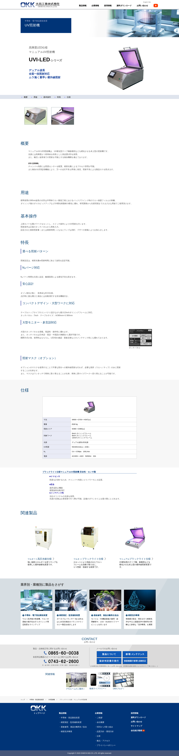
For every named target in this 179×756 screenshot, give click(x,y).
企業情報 (98, 713)
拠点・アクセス (103, 741)
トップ (23, 699)
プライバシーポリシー (106, 745)
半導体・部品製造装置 (37, 699)
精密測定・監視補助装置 (71, 722)
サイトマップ (136, 726)
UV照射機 (51, 699)
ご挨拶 (99, 718)
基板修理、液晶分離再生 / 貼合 (74, 727)
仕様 (69, 97)
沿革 (99, 736)
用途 (35, 97)
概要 (26, 97)
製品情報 (62, 713)
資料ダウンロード (124, 6)
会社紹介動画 (138, 730)
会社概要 (100, 722)
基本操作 (47, 97)
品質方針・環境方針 (105, 731)
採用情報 (108, 6)
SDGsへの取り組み (105, 727)
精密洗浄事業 (66, 731)
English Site (147, 2)
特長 (59, 97)
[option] (44, 542)
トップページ (39, 713)
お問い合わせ (136, 722)
